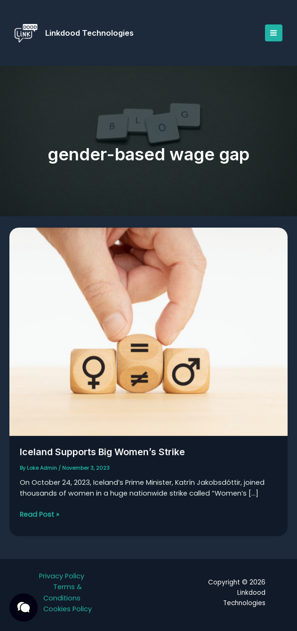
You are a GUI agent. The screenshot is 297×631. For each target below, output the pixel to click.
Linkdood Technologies (90, 33)
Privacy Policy (61, 576)
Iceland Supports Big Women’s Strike (103, 455)
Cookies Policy (67, 609)
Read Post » (39, 518)
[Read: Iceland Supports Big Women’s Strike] (148, 335)
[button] (23, 607)
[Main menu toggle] (273, 32)
